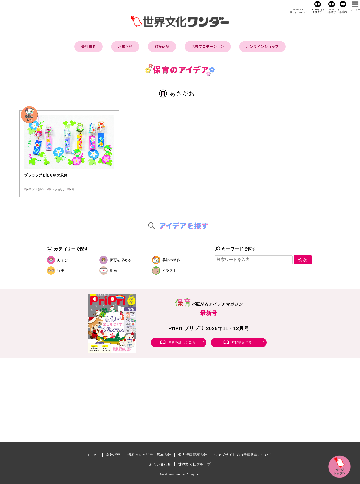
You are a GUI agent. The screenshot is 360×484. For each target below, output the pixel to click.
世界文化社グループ (194, 464)
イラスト (169, 270)
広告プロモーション (207, 46)
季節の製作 (171, 260)
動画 (113, 270)
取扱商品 (162, 46)
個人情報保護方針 (192, 455)
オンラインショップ (262, 46)
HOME (93, 455)
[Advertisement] (141, 400)
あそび (62, 260)
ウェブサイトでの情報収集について (243, 455)
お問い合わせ (160, 464)
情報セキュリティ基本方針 (149, 455)
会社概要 (88, 46)
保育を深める (121, 260)
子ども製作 (36, 189)
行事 (61, 270)
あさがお (58, 189)
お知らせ (125, 46)
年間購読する (242, 342)
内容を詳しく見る (181, 342)
